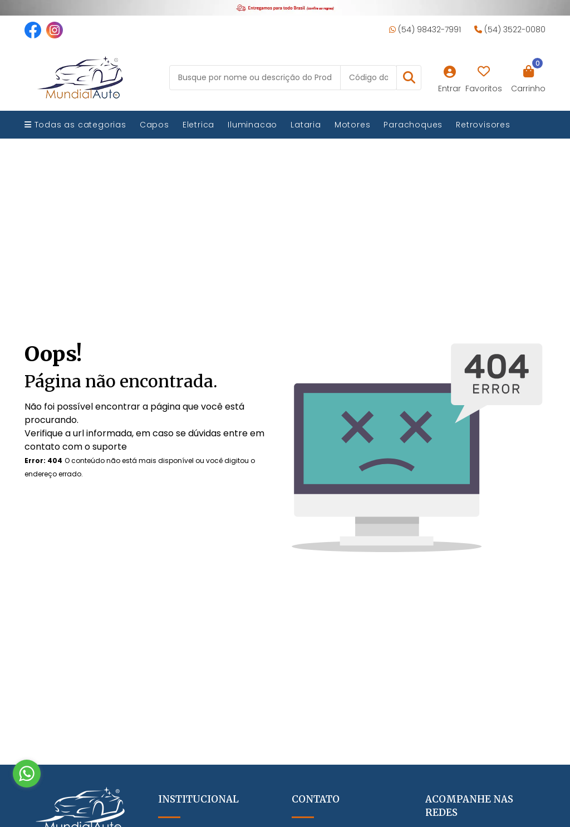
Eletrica (198, 124)
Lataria (306, 124)
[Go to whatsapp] (27, 773)
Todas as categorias (75, 124)
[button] (408, 77)
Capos (154, 124)
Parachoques (413, 124)
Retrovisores (483, 124)
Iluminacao (252, 124)
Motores (353, 124)
